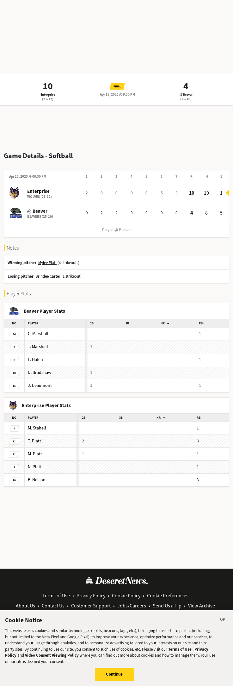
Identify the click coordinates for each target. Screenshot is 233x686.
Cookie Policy (126, 595)
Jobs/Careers (131, 605)
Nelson (37, 480)
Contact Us (53, 605)
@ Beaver (186, 94)
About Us (25, 605)
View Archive (201, 605)
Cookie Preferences (167, 595)
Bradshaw (39, 373)
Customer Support (91, 605)
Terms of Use (56, 595)
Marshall (38, 334)
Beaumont (40, 385)
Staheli (37, 428)
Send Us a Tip (167, 605)
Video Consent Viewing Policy (52, 662)
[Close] (223, 627)
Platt (34, 441)
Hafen (35, 360)
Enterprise (47, 94)
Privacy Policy (91, 595)
